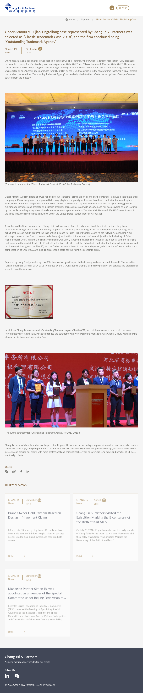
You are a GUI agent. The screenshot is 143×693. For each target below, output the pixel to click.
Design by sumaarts (45, 684)
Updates (85, 19)
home (72, 19)
